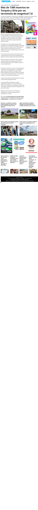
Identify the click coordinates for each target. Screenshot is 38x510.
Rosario (33, 1)
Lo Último (13, 1)
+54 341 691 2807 (28, 178)
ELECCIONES (18, 1)
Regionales (29, 1)
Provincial (24, 1)
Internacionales (15, 5)
